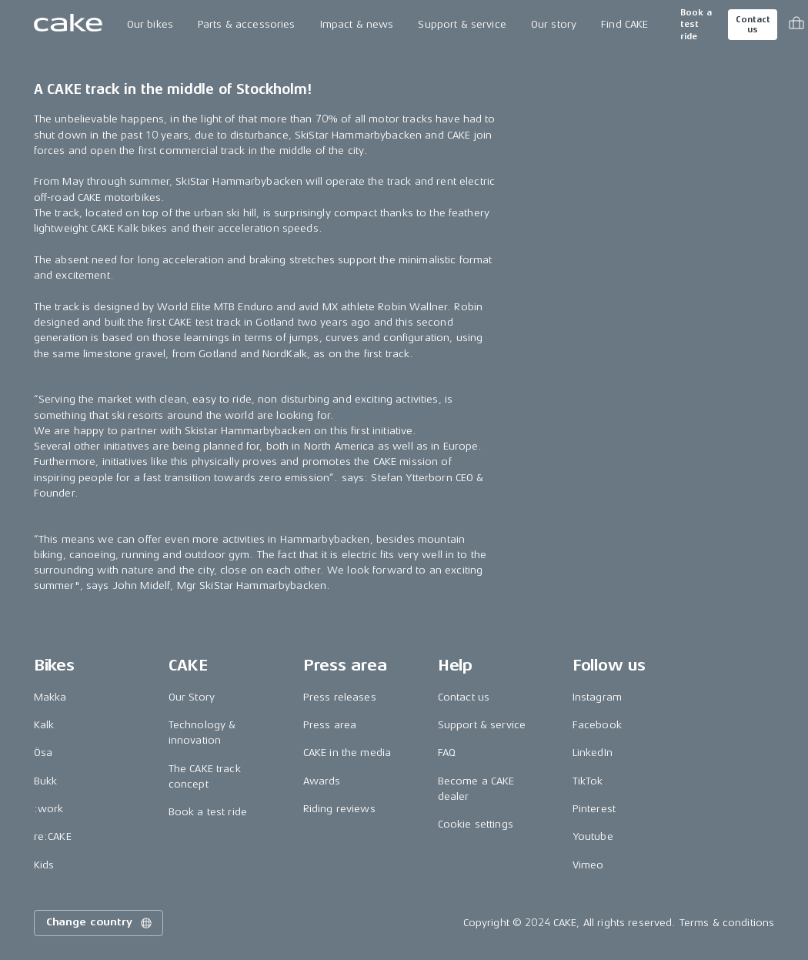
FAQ (447, 752)
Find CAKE (624, 24)
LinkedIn (593, 752)
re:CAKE (53, 836)
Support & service (462, 24)
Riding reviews (339, 808)
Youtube (593, 836)
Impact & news (357, 24)
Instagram (597, 697)
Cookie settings (475, 824)
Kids (44, 865)
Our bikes (150, 24)
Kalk (44, 725)
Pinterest (594, 808)
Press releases (339, 697)
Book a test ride (696, 25)
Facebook (597, 725)
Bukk (46, 781)
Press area (329, 725)
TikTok (588, 781)
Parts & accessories (246, 24)
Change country (100, 923)
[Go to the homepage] (68, 24)
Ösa (43, 752)
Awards (322, 781)
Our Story (192, 697)
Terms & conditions (727, 922)
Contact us (753, 25)
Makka (50, 697)
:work (49, 808)
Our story (553, 24)
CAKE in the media (347, 752)
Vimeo (588, 865)
